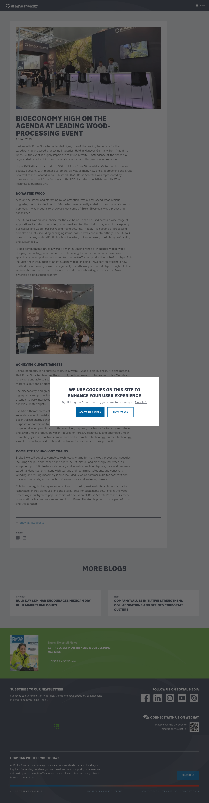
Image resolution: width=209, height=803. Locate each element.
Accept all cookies (90, 412)
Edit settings (120, 412)
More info (141, 402)
